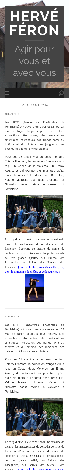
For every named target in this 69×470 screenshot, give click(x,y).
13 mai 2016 (12, 113)
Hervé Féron (34, 23)
